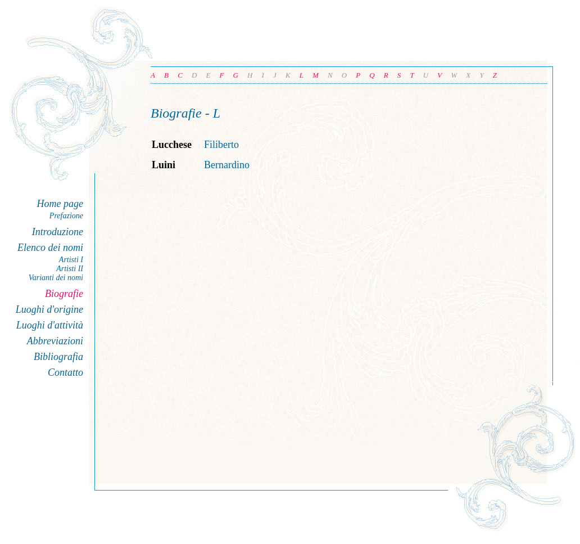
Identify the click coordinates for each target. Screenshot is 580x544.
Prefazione (66, 216)
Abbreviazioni (55, 341)
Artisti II (69, 268)
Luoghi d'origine (49, 309)
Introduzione (57, 231)
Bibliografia (58, 356)
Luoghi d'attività (49, 325)
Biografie (64, 293)
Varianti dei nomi (56, 277)
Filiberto (221, 144)
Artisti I (71, 259)
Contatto (65, 372)
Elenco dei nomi (50, 247)
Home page (60, 203)
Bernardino (227, 164)
